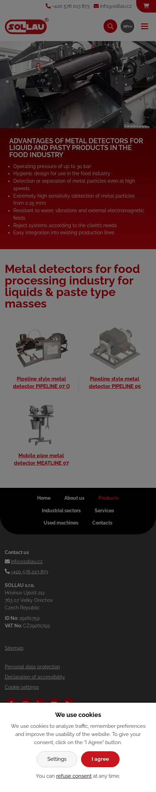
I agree (100, 759)
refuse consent (74, 776)
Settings (56, 759)
